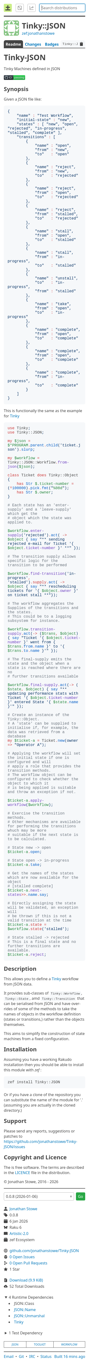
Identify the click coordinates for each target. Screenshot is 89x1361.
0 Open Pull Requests (28, 1263)
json (15, 1344)
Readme (13, 44)
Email (9, 1356)
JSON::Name (25, 1309)
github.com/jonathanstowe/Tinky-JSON (44, 1250)
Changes (33, 44)
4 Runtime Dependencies (31, 1297)
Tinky (14, 416)
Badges (52, 44)
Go (80, 1196)
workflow (69, 1344)
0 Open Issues (22, 1256)
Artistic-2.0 (18, 1233)
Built (69, 1356)
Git (21, 1356)
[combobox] (62, 8)
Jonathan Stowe (23, 1208)
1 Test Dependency (25, 1333)
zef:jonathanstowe (38, 33)
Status (46, 1356)
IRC (32, 1356)
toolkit (40, 1344)
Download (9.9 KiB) (26, 1280)
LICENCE (22, 1172)
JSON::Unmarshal (29, 1315)
